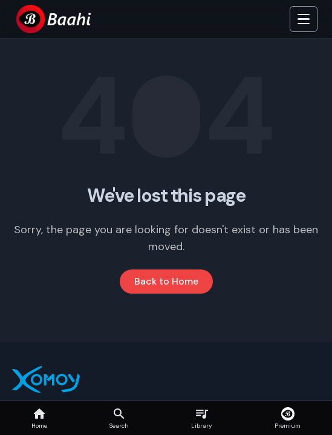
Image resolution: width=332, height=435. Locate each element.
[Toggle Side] (303, 19)
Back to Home (166, 281)
